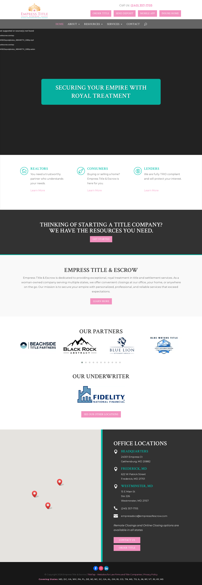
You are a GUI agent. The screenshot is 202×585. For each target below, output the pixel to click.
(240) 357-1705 (141, 5)
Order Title (101, 13)
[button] (82, 362)
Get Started (101, 239)
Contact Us (127, 540)
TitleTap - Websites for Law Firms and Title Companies (115, 574)
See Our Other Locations (101, 414)
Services (113, 24)
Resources (92, 24)
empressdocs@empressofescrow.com (144, 515)
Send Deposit (124, 13)
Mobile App (147, 13)
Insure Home (170, 13)
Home (60, 24)
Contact (133, 24)
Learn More (37, 190)
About (72, 24)
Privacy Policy (150, 574)
